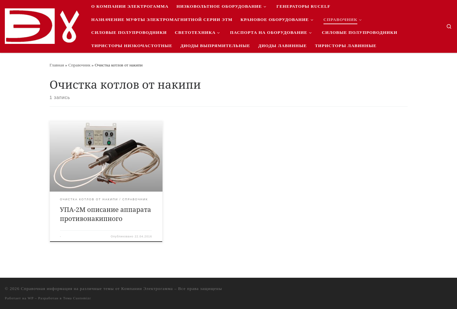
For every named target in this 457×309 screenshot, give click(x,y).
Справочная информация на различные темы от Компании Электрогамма (97, 288)
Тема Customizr (77, 298)
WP (31, 298)
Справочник (79, 65)
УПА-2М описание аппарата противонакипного (105, 214)
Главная (57, 65)
